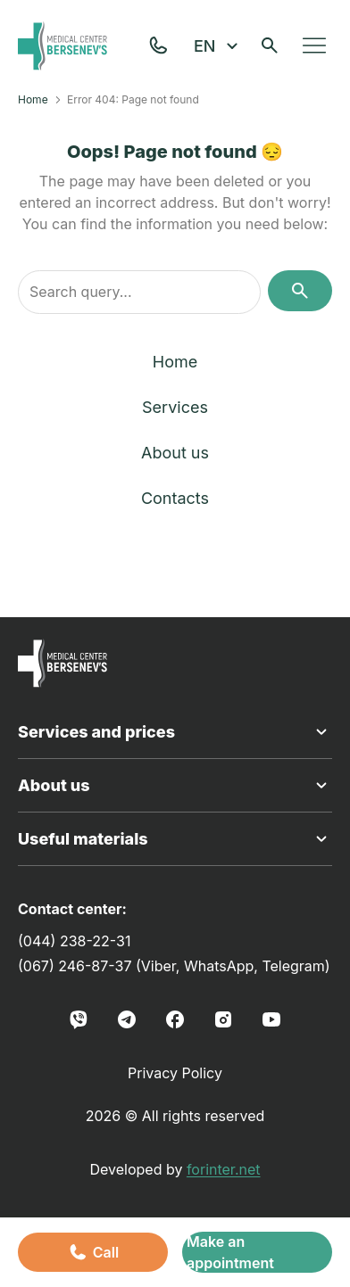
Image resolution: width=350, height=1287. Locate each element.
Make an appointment (230, 1252)
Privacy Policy (175, 1073)
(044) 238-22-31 (74, 941)
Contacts (175, 498)
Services (175, 407)
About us (175, 452)
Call (93, 1252)
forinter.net (224, 1169)
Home (33, 99)
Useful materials (175, 839)
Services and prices (175, 732)
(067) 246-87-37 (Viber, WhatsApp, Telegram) (174, 966)
